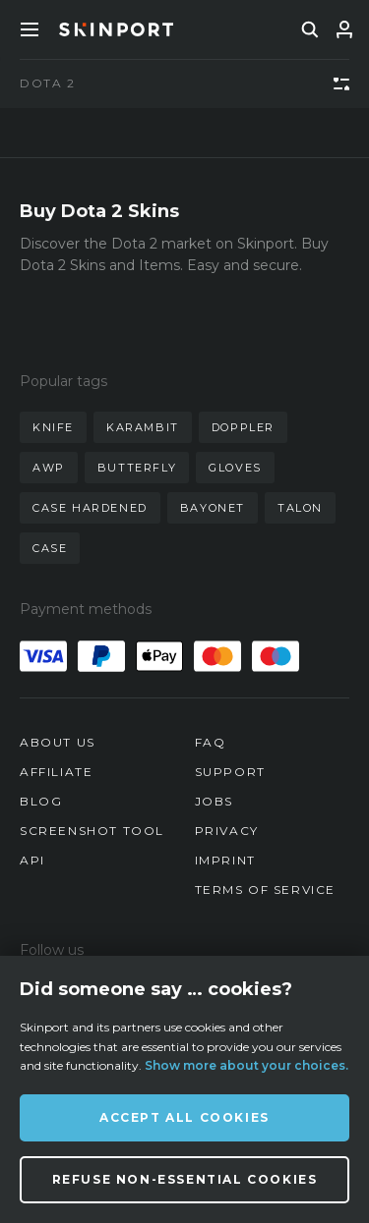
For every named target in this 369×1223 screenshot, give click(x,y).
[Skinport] (116, 29)
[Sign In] (344, 29)
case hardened (90, 508)
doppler (243, 427)
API (32, 860)
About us (57, 742)
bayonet (212, 508)
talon (300, 508)
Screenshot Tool (92, 830)
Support (230, 771)
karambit (142, 427)
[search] (310, 29)
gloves (235, 467)
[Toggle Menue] (29, 29)
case (49, 548)
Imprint (225, 860)
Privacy (227, 830)
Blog (41, 801)
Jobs (214, 801)
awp (48, 467)
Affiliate (56, 771)
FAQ (210, 742)
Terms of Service (266, 889)
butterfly (136, 467)
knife (53, 427)
